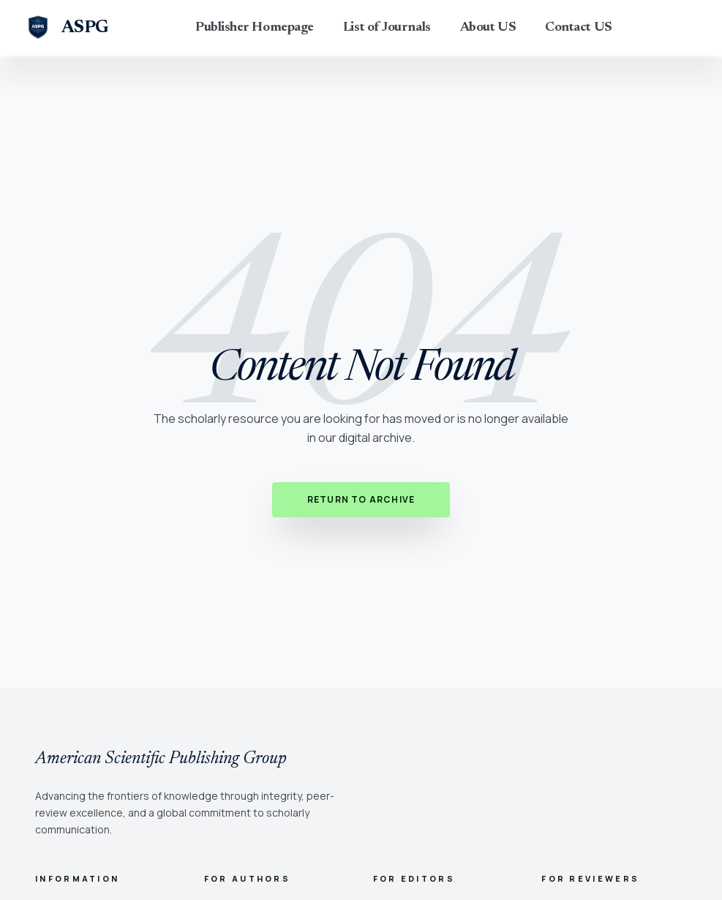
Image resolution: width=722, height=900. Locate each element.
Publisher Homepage (254, 27)
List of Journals (387, 27)
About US (488, 27)
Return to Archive (361, 499)
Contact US (578, 27)
